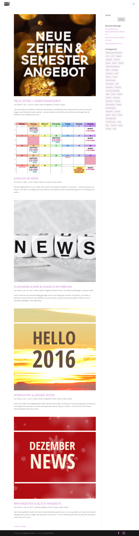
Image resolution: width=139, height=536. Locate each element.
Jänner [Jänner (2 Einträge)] (113, 94)
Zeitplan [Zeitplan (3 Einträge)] (108, 129)
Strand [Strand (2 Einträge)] (120, 115)
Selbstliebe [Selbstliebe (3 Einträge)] (109, 111)
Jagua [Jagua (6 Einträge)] (107, 94)
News (55, 182)
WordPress (49, 533)
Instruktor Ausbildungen (72, 290)
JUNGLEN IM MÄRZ (26, 178)
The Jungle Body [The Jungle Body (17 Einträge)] (111, 118)
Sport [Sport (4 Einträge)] (114, 115)
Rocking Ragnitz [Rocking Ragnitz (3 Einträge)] (111, 108)
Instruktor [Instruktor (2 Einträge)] (118, 87)
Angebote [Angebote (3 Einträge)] (109, 59)
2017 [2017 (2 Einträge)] (112, 56)
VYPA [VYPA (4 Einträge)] (119, 122)
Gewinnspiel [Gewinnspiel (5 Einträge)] (109, 84)
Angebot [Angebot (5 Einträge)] (118, 56)
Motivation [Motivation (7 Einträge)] (109, 101)
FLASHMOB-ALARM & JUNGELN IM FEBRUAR (43, 287)
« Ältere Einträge (20, 526)
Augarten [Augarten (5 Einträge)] (117, 59)
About (37, 105)
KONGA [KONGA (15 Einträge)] (119, 94)
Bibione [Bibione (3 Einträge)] (121, 63)
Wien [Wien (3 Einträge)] (107, 125)
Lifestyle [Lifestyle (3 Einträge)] (108, 98)
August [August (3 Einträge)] (108, 63)
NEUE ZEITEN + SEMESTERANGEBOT (37, 101)
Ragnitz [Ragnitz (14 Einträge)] (119, 105)
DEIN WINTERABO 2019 (113, 44)
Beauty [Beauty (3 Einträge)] (114, 63)
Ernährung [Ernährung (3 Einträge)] (109, 73)
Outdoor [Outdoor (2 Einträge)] (117, 101)
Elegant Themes (29, 533)
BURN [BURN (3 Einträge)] (108, 70)
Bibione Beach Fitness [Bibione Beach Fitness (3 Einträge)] (112, 66)
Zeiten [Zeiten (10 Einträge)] (120, 125)
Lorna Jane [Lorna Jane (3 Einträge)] (116, 98)
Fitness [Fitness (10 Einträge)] (115, 77)
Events (55, 290)
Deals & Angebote (46, 105)
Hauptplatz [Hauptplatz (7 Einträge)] (109, 87)
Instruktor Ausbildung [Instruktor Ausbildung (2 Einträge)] (112, 91)
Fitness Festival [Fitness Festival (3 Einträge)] (110, 80)
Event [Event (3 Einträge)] (116, 73)
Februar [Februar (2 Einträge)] (108, 77)
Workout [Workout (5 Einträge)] (113, 125)
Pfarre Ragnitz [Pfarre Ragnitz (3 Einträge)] (110, 105)
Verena (19, 105)
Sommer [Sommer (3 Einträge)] (117, 111)
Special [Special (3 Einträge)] (108, 115)
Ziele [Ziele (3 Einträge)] (114, 129)
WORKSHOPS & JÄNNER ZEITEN (34, 395)
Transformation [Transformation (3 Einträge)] (110, 122)
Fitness (41, 182)
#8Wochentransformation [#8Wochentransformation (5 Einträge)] (114, 53)
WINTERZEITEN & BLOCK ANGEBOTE (37, 503)
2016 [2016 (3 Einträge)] (107, 56)
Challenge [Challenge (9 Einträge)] (115, 70)
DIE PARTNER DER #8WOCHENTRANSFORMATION (115, 31)
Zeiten (63, 105)
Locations (56, 105)
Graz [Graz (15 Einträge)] (117, 84)
